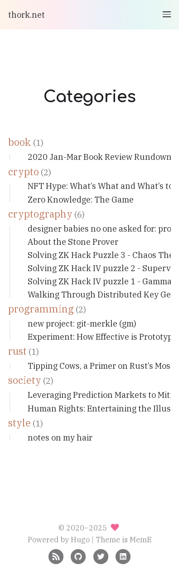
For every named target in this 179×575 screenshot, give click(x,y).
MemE (141, 539)
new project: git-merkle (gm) (82, 323)
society (24, 380)
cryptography (40, 214)
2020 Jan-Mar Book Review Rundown (100, 157)
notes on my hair (60, 437)
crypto (23, 171)
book (19, 142)
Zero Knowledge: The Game (81, 199)
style (19, 422)
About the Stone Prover (73, 242)
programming (41, 308)
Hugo (80, 539)
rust (17, 351)
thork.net (26, 15)
